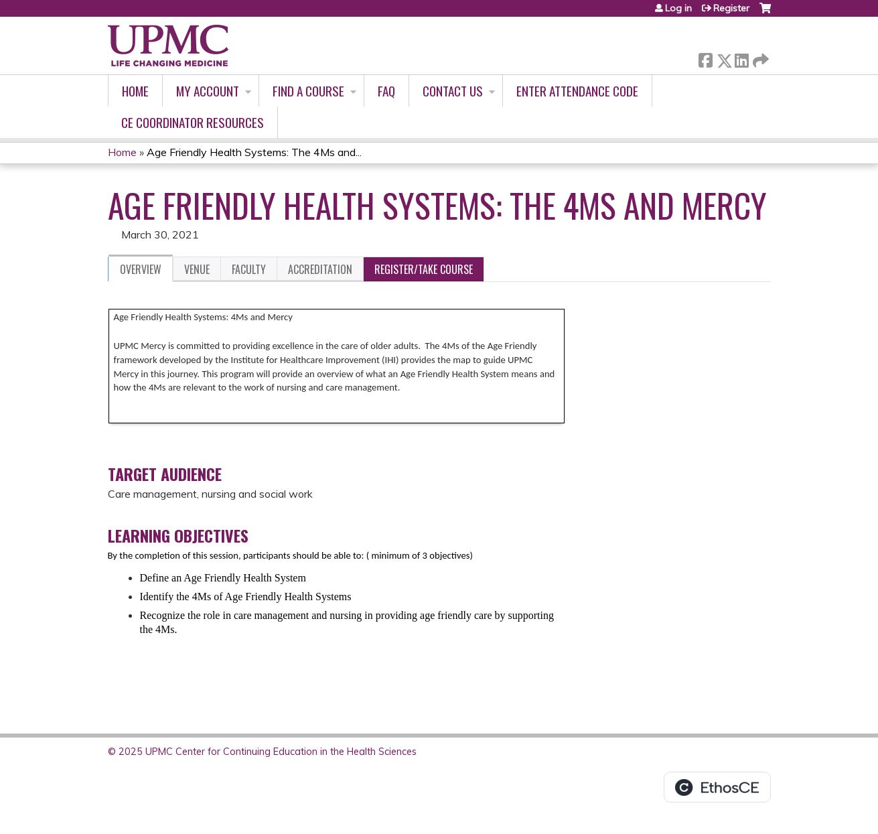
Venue (197, 269)
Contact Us (453, 90)
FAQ (386, 90)
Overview (140, 269)
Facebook (705, 58)
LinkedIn (741, 58)
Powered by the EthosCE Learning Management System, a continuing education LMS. (717, 787)
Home (135, 90)
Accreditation (320, 269)
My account (207, 90)
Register (731, 8)
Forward (759, 58)
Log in (678, 8)
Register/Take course (423, 269)
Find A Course (308, 90)
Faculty (249, 269)
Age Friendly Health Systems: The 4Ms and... (254, 152)
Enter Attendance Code (577, 90)
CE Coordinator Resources (192, 122)
